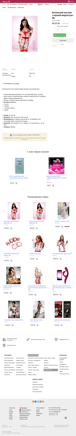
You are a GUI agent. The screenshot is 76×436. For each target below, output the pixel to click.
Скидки (30, 4)
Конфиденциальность (24, 415)
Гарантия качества (24, 417)
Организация (23, 408)
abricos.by (4, 425)
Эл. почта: (54, 411)
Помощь (38, 415)
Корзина (38, 409)
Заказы (37, 411)
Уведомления (39, 413)
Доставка (60, 4)
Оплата (65, 4)
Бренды (10, 418)
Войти (71, 1)
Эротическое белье (12, 7)
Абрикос (4, 7)
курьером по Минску (22, 134)
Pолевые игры (21, 7)
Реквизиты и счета (23, 418)
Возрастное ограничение (25, 413)
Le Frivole (16, 83)
